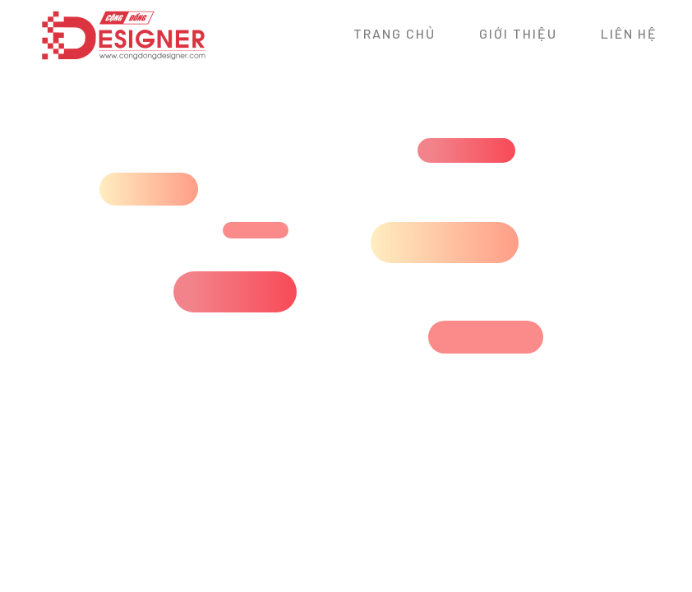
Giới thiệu (518, 33)
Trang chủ (394, 33)
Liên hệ (629, 33)
